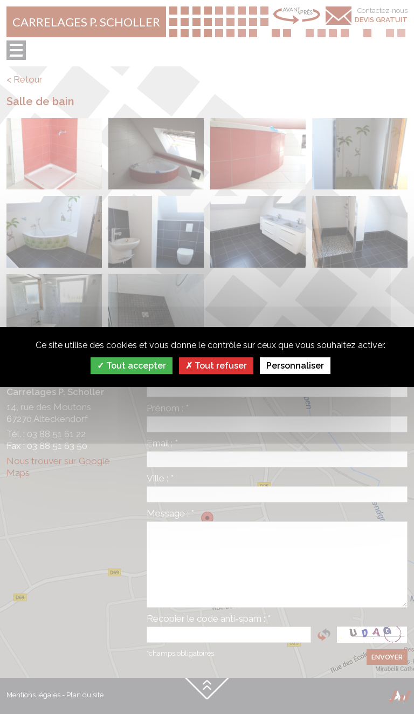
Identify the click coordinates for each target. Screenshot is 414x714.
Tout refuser (216, 366)
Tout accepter (131, 366)
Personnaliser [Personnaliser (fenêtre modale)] (295, 366)
